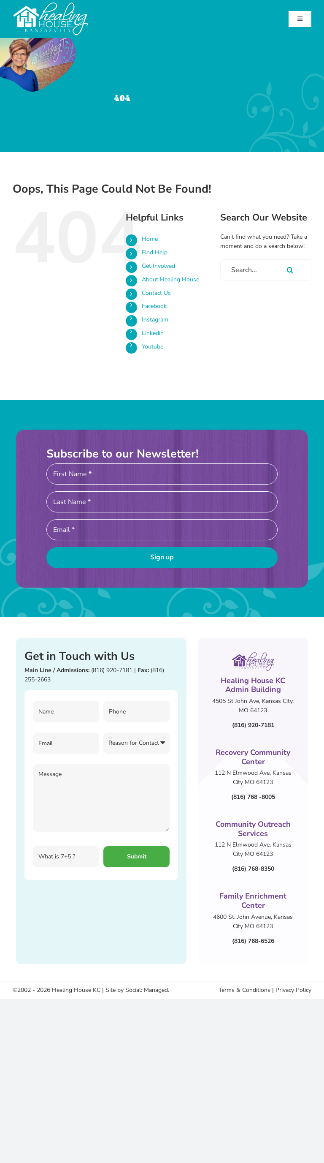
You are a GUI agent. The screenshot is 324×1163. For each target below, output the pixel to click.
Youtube (152, 347)
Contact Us (156, 293)
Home (150, 239)
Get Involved (158, 266)
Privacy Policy (293, 990)
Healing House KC (76, 990)
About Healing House (170, 279)
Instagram (155, 320)
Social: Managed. (147, 990)
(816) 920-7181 (111, 670)
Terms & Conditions (244, 990)
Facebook (154, 306)
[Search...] (265, 270)
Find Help (154, 252)
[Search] (290, 270)
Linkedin (153, 333)
